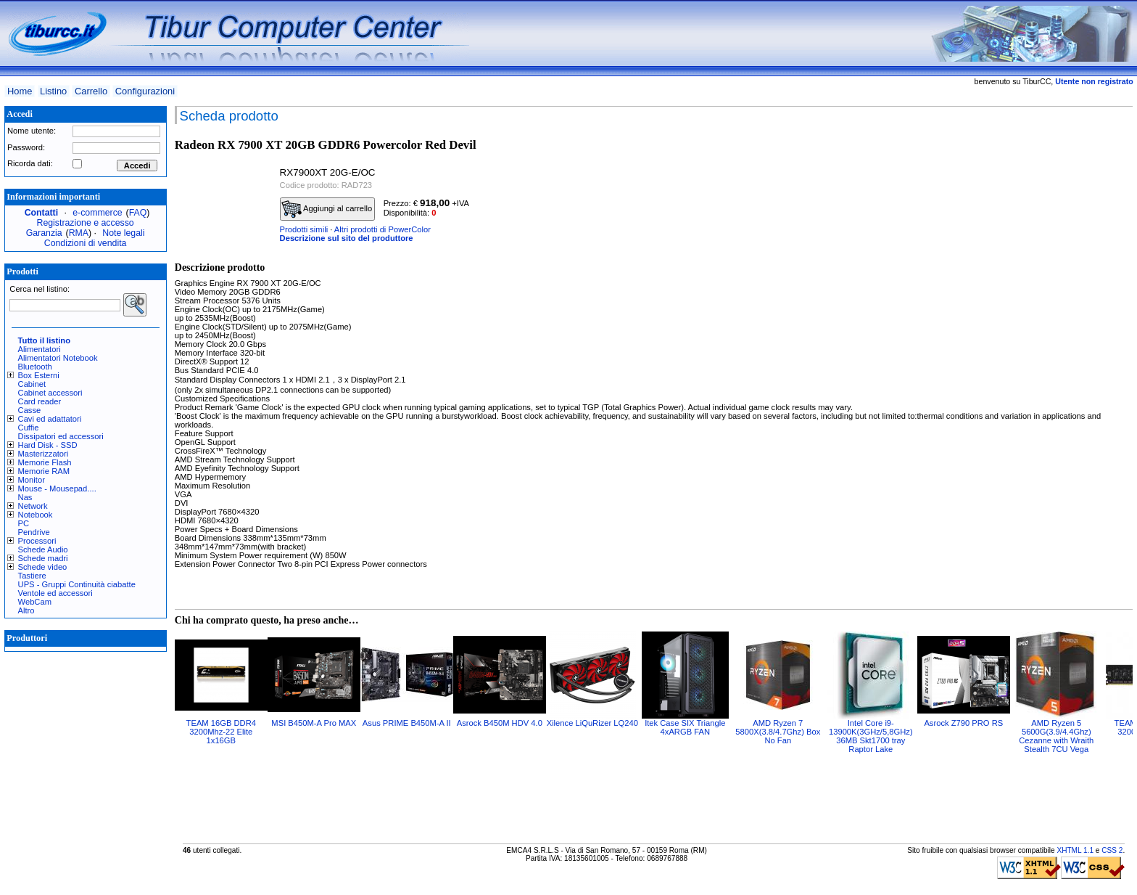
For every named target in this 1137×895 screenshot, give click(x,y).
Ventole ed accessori (55, 593)
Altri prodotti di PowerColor (382, 229)
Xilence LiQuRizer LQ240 (592, 723)
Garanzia (44, 233)
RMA (78, 233)
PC (24, 523)
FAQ (138, 213)
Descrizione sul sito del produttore (346, 238)
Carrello (91, 91)
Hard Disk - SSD (48, 445)
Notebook (35, 514)
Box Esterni (38, 375)
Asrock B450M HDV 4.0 (499, 723)
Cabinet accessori (50, 392)
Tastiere (32, 575)
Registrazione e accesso (85, 223)
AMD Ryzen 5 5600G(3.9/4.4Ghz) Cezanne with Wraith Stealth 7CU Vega (1056, 736)
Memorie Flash (45, 462)
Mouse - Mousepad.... (57, 488)
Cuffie (28, 427)
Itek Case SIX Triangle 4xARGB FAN (685, 727)
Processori (37, 540)
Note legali (123, 233)
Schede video (42, 567)
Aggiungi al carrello (327, 209)
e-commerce (97, 213)
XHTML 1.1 (1075, 850)
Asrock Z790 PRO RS (963, 723)
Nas (25, 497)
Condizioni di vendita (85, 243)
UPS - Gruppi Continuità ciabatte (77, 584)
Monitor (31, 479)
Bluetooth (35, 366)
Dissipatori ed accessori (61, 436)
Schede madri (43, 558)
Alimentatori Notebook (58, 357)
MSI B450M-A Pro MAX (313, 723)
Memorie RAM (44, 471)
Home (19, 91)
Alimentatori (39, 349)
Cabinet (32, 384)
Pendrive (34, 532)
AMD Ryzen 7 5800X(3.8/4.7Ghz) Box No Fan (777, 732)
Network (33, 506)
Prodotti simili (304, 229)
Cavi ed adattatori (50, 418)
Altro (26, 610)
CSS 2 (1111, 850)
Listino (53, 91)
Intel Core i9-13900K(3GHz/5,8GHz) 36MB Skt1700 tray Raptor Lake (871, 736)
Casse (29, 410)
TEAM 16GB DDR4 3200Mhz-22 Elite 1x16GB (221, 732)
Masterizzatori (43, 453)
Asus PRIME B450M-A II (407, 723)
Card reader (40, 401)
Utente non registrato (1094, 81)
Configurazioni (145, 91)
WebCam (34, 601)
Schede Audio (43, 549)
